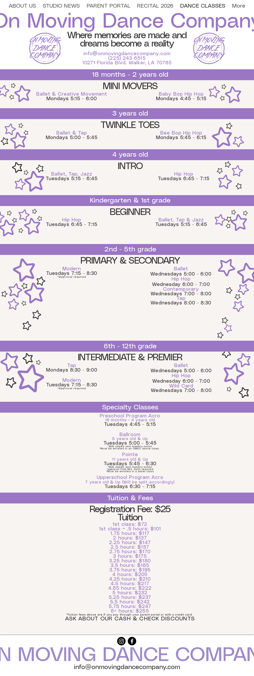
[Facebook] (132, 641)
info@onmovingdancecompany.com (127, 53)
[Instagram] (121, 641)
